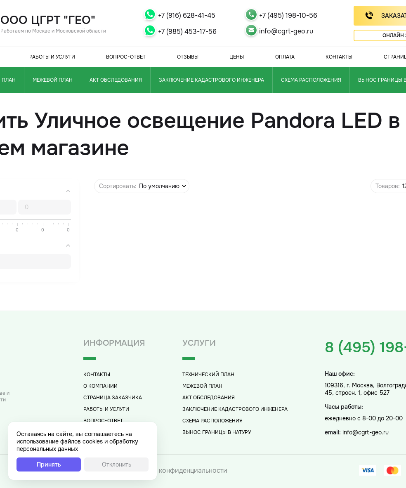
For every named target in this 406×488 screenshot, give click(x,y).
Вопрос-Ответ (126, 57)
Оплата (285, 57)
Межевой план (53, 80)
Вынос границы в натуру (216, 432)
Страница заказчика (112, 397)
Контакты (339, 57)
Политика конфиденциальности (176, 470)
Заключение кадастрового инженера (211, 80)
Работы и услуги (52, 57)
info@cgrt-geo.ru (286, 31)
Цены (236, 57)
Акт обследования (116, 80)
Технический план (208, 374)
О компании (100, 386)
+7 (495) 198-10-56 (288, 15)
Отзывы (187, 57)
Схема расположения (311, 80)
